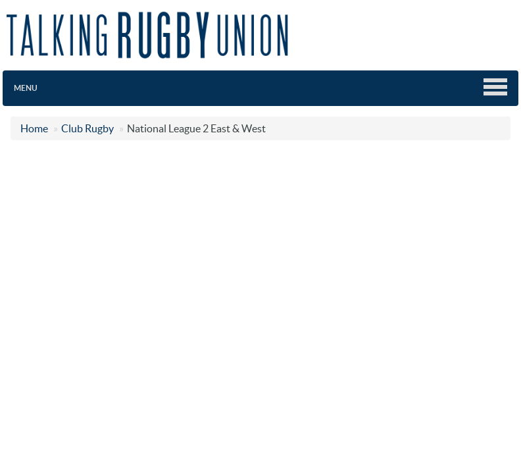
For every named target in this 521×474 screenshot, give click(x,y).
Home (34, 128)
